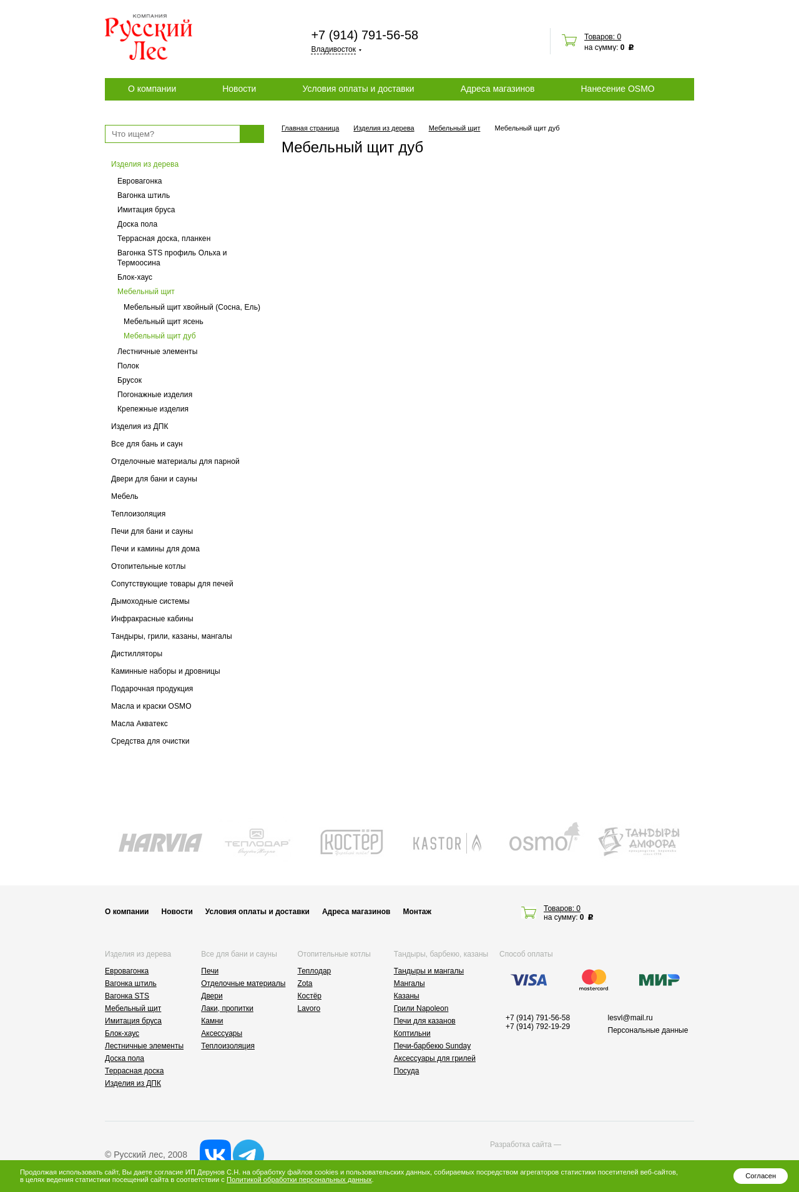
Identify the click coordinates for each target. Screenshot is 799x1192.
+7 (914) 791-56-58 (364, 35)
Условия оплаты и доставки (358, 89)
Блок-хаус (134, 277)
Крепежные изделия (153, 409)
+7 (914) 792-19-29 (538, 1026)
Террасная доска (134, 1070)
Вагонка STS (127, 996)
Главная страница (310, 128)
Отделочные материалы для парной (175, 461)
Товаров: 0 (602, 36)
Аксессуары (221, 1033)
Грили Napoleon (421, 1008)
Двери (211, 996)
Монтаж (417, 911)
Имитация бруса (146, 209)
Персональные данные (648, 1030)
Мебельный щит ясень (163, 321)
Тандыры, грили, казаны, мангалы (171, 636)
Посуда (406, 1070)
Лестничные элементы (157, 351)
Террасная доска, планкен (163, 238)
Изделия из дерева (145, 164)
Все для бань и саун (147, 444)
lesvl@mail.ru (630, 1017)
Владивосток (333, 49)
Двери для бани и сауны (154, 479)
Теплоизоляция (138, 514)
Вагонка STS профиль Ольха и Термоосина (172, 258)
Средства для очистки (150, 741)
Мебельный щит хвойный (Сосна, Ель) (192, 307)
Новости (239, 89)
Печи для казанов (425, 1021)
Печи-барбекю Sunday (432, 1046)
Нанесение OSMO (617, 89)
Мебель (125, 496)
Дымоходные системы (150, 601)
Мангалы (409, 983)
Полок (128, 366)
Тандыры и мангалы (429, 971)
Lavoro (309, 1008)
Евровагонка (139, 181)
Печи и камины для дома (155, 548)
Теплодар (314, 971)
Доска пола (137, 224)
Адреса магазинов (498, 89)
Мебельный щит (146, 291)
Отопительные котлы (148, 566)
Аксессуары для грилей (435, 1058)
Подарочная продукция (152, 688)
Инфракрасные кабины (152, 618)
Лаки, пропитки (227, 1008)
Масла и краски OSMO (151, 706)
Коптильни (412, 1033)
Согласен (760, 1176)
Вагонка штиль (143, 195)
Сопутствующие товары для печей (172, 583)
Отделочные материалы (243, 983)
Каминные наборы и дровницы (165, 671)
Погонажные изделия (154, 394)
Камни (212, 1021)
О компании (152, 89)
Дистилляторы (136, 653)
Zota (305, 983)
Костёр (310, 996)
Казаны (406, 996)
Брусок (129, 380)
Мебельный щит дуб (160, 336)
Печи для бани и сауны (152, 531)
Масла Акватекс (139, 723)
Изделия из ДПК (140, 426)
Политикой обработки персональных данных (299, 1179)
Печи (209, 971)
